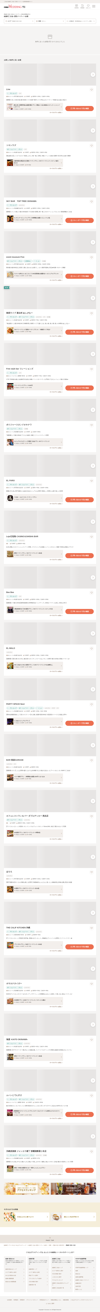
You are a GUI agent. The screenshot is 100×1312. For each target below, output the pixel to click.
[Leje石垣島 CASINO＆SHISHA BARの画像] (50, 522)
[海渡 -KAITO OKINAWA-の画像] (50, 1025)
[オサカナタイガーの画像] (50, 969)
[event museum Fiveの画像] (50, 242)
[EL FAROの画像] (50, 466)
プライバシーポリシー (32, 1300)
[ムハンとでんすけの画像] (50, 1080)
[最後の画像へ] (93, 74)
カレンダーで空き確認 (79, 220)
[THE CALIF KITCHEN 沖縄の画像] (50, 913)
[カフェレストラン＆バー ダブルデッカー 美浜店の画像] (50, 801)
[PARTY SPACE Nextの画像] (50, 689)
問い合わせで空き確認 (79, 108)
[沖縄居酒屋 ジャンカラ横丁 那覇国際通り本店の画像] (50, 1136)
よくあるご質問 (50, 1303)
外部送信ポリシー (44, 1300)
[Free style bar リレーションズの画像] (50, 354)
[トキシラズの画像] (50, 130)
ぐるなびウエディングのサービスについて (81, 1300)
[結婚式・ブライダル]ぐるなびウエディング (15, 1245)
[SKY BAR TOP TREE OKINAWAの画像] (50, 186)
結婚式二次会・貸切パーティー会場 (37, 1245)
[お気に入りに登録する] (91, 90)
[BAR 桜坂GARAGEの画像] (50, 745)
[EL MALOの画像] (50, 633)
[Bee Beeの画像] (50, 577)
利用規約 (16, 1300)
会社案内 (9, 1300)
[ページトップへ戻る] (50, 1239)
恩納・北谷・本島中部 (58, 1245)
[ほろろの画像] (50, 857)
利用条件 (22, 1300)
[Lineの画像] (50, 75)
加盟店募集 (66, 1300)
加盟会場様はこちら (56, 1300)
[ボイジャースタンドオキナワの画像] (50, 410)
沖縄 (50, 1245)
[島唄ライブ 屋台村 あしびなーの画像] (50, 298)
